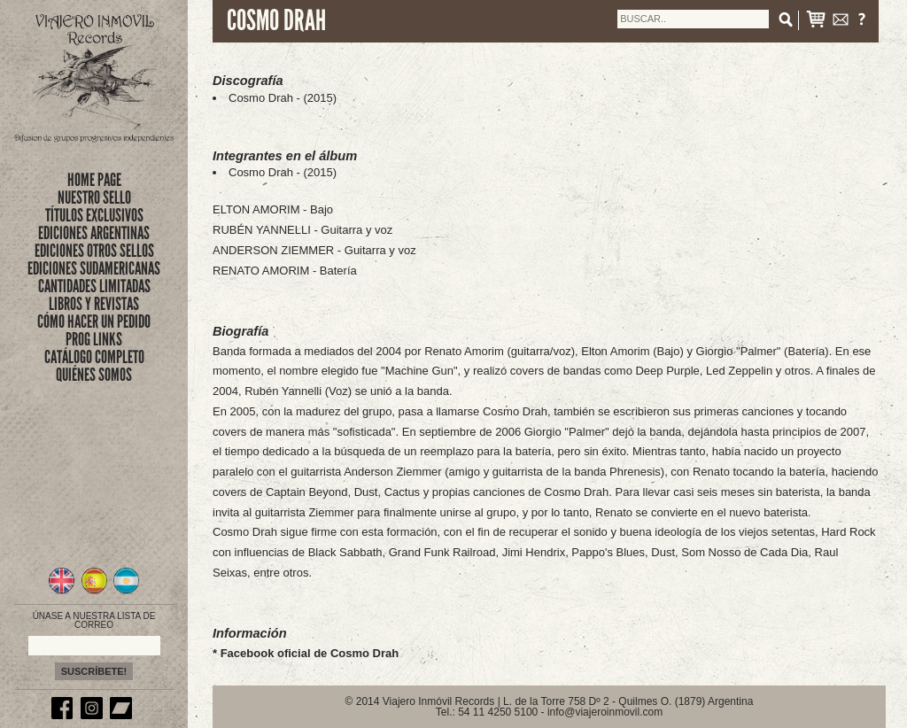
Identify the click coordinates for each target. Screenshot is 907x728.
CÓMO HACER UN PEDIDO (94, 321)
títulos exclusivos (94, 215)
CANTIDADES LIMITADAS (94, 286)
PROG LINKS (94, 339)
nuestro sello (94, 197)
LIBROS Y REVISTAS (94, 303)
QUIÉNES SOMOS (94, 374)
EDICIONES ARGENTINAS (94, 233)
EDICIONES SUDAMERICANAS (93, 268)
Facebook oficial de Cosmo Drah (310, 653)
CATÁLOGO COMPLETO (94, 357)
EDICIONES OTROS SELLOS (94, 250)
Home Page (94, 179)
